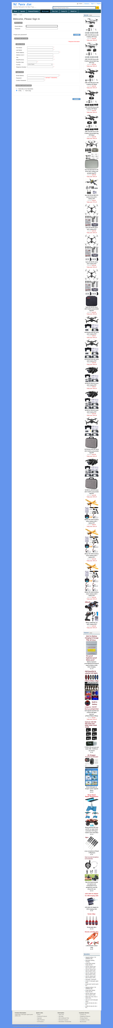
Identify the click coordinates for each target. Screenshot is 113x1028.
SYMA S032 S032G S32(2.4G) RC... (90, 991)
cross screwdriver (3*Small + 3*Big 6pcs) (92, 851)
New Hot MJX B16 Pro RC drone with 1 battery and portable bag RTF (92, 171)
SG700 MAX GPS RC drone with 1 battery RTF (92, 333)
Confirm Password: (21, 80)
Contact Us (64, 11)
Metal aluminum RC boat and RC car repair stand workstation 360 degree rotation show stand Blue (92, 829)
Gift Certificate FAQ (64, 1018)
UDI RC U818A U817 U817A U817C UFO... (90, 967)
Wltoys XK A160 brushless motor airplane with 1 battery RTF (92, 521)
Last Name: (19, 50)
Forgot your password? (20, 34)
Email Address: (19, 26)
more (90, 15)
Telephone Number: (21, 67)
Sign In (93, 3)
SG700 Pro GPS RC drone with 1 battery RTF (92, 383)
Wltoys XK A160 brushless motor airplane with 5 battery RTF (92, 593)
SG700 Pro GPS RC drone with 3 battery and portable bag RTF (92, 491)
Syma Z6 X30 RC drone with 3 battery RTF (92, 262)
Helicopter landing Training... (89, 961)
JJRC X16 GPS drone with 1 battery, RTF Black (92, 83)
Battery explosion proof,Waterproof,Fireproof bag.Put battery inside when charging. (92, 664)
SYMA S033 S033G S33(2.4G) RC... (90, 964)
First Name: (19, 47)
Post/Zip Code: (20, 62)
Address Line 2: (20, 55)
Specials (22, 11)
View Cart (55, 11)
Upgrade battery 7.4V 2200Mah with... (90, 958)
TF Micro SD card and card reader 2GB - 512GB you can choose (92, 748)
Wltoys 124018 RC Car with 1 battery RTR (92, 623)
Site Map (61, 1016)
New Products (41, 1020)
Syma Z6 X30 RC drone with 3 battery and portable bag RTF (92, 308)
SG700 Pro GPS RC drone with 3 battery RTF (92, 410)
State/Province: (20, 59)
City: (17, 57)
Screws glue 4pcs (92, 926)
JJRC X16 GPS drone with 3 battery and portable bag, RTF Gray (92, 60)
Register (99, 3)
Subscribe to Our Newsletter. (25, 89)
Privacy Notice (84, 1018)
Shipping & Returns (85, 1016)
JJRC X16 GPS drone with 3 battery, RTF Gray (92, 35)
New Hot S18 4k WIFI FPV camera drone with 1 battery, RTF (92, 196)
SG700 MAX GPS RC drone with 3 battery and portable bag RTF (92, 450)
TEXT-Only (28, 90)
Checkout (86, 3)
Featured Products (33, 11)
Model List (73, 11)
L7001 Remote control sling (92, 946)
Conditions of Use (84, 1020)
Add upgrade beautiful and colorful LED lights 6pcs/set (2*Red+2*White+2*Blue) (92, 713)
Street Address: (20, 52)
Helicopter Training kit (90, 979)
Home (15, 11)
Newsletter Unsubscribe (65, 1021)
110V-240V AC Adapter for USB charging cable (92, 907)
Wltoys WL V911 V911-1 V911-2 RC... (91, 997)
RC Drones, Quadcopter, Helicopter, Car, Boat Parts (34, 1026)
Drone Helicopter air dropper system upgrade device (92, 788)
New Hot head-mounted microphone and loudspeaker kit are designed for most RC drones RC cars (92, 885)
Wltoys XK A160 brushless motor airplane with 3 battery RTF (92, 555)
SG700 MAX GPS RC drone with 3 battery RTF (92, 359)
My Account (45, 11)
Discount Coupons (63, 1020)
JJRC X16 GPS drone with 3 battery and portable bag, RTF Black (92, 133)
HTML (20, 90)
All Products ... (41, 1021)
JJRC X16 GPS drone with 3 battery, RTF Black (92, 107)
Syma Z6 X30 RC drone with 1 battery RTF (92, 228)
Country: (18, 64)
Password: (17, 28)
